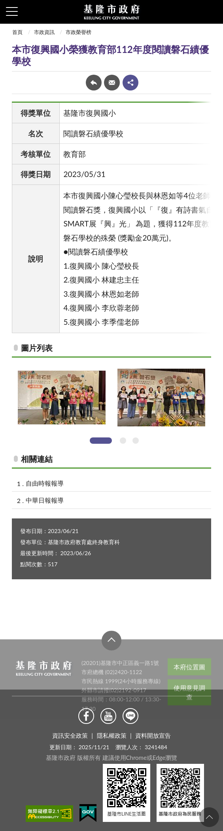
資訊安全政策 (70, 735)
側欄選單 (12, 11)
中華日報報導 (45, 500)
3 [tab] (135, 440)
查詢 (211, 12)
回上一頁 (94, 82)
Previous (9, 403)
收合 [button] (111, 655)
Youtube (108, 716)
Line (130, 716)
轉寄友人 (112, 82)
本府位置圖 (189, 681)
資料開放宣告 (153, 735)
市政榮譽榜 (78, 32)
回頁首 (209, 817)
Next (214, 403)
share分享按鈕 (130, 82)
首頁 (17, 32)
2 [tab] (123, 440)
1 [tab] (101, 440)
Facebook (86, 716)
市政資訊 (44, 32)
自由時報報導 (45, 483)
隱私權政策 (112, 735)
